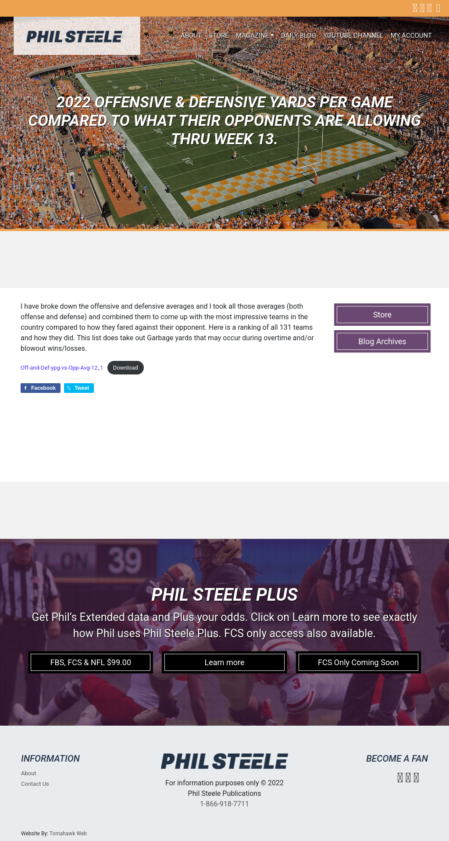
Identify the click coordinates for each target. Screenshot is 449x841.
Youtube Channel (353, 35)
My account (411, 35)
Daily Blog (298, 35)
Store (219, 35)
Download (125, 367)
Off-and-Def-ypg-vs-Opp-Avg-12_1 (62, 367)
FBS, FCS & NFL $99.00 (90, 662)
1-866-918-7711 (224, 804)
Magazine (252, 35)
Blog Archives (382, 341)
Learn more (224, 662)
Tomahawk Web (68, 833)
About (191, 35)
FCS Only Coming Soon (358, 662)
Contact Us (35, 783)
